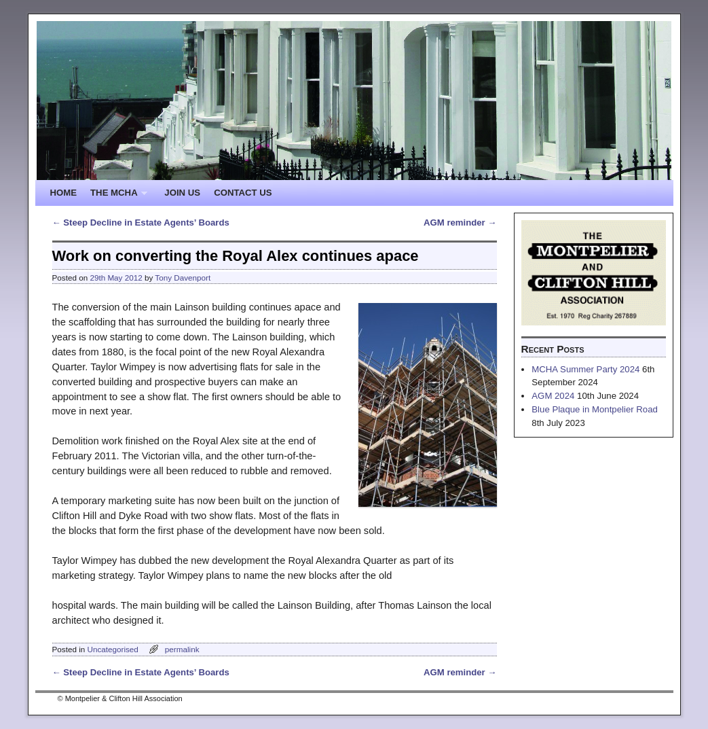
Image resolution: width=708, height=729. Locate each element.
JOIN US (182, 193)
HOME (63, 193)
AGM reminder (460, 222)
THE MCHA (115, 197)
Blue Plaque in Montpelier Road (594, 409)
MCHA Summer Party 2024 (585, 369)
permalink (182, 649)
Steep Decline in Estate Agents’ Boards (140, 222)
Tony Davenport (182, 277)
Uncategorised (112, 649)
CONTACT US (243, 193)
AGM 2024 (553, 396)
